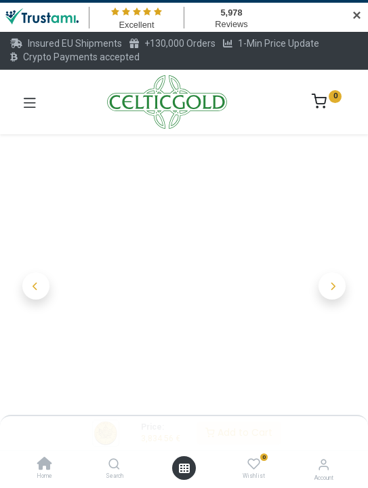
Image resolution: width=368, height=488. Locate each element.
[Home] (44, 465)
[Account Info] (323, 464)
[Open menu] (184, 468)
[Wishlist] (254, 464)
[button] (36, 286)
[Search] (114, 465)
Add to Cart (238, 432)
